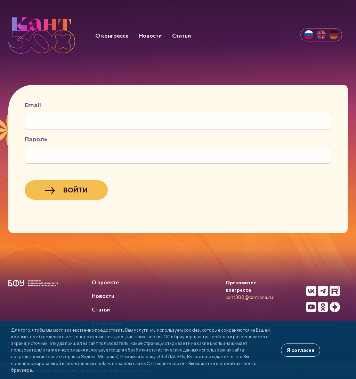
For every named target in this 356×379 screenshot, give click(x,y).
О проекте (105, 282)
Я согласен (300, 350)
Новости (103, 296)
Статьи (101, 309)
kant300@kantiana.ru (249, 297)
